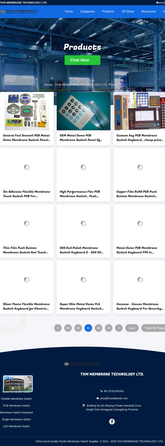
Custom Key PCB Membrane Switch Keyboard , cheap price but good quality (138, 137)
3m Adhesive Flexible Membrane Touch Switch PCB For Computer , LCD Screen (26, 193)
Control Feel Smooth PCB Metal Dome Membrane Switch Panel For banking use (26, 137)
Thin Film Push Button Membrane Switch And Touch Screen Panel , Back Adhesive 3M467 (24, 250)
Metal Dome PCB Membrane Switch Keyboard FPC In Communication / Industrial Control (137, 250)
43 (108, 328)
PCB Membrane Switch (16, 405)
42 (98, 328)
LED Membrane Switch (16, 426)
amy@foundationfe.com (114, 398)
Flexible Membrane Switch (16, 398)
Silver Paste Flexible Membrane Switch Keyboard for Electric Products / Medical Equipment (26, 306)
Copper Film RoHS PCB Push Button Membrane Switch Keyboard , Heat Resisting (136, 193)
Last (132, 328)
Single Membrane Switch (16, 419)
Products (108, 11)
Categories (87, 11)
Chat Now (82, 60)
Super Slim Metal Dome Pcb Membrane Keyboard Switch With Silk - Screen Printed (81, 306)
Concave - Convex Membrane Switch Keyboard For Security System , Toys (138, 306)
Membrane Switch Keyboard (16, 412)
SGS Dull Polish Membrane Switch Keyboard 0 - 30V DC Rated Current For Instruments (83, 250)
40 (78, 328)
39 (68, 328)
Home (69, 11)
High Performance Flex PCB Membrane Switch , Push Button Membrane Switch (80, 193)
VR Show (128, 11)
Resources (148, 11)
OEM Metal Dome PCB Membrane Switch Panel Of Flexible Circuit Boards (80, 137)
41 (88, 328)
